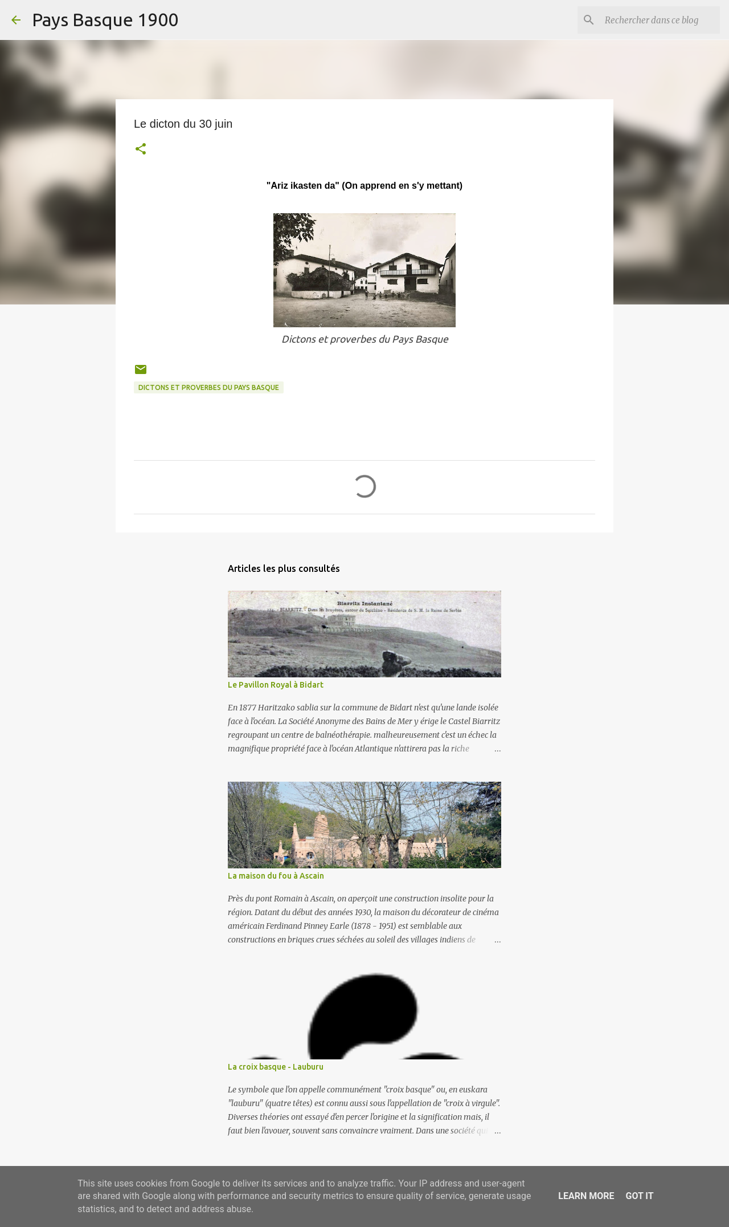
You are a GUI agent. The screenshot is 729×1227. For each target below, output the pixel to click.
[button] (141, 150)
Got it (639, 1196)
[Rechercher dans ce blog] (660, 20)
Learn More (586, 1196)
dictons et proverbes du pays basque (208, 387)
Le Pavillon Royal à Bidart (275, 684)
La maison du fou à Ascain (276, 875)
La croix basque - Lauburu (275, 1066)
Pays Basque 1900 (105, 19)
